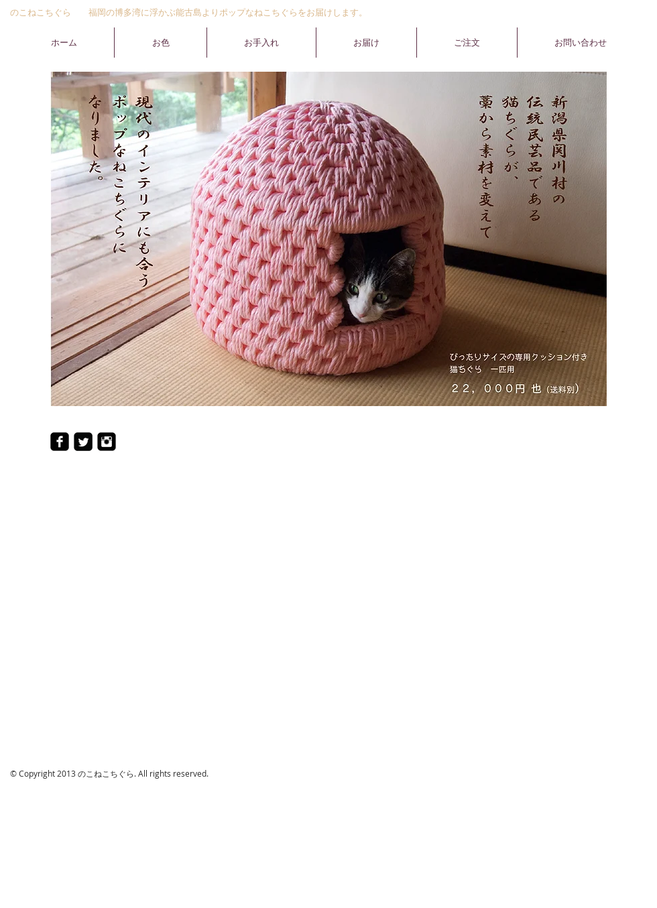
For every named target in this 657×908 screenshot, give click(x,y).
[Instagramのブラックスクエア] (106, 441)
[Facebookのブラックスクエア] (59, 441)
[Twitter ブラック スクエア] (83, 441)
